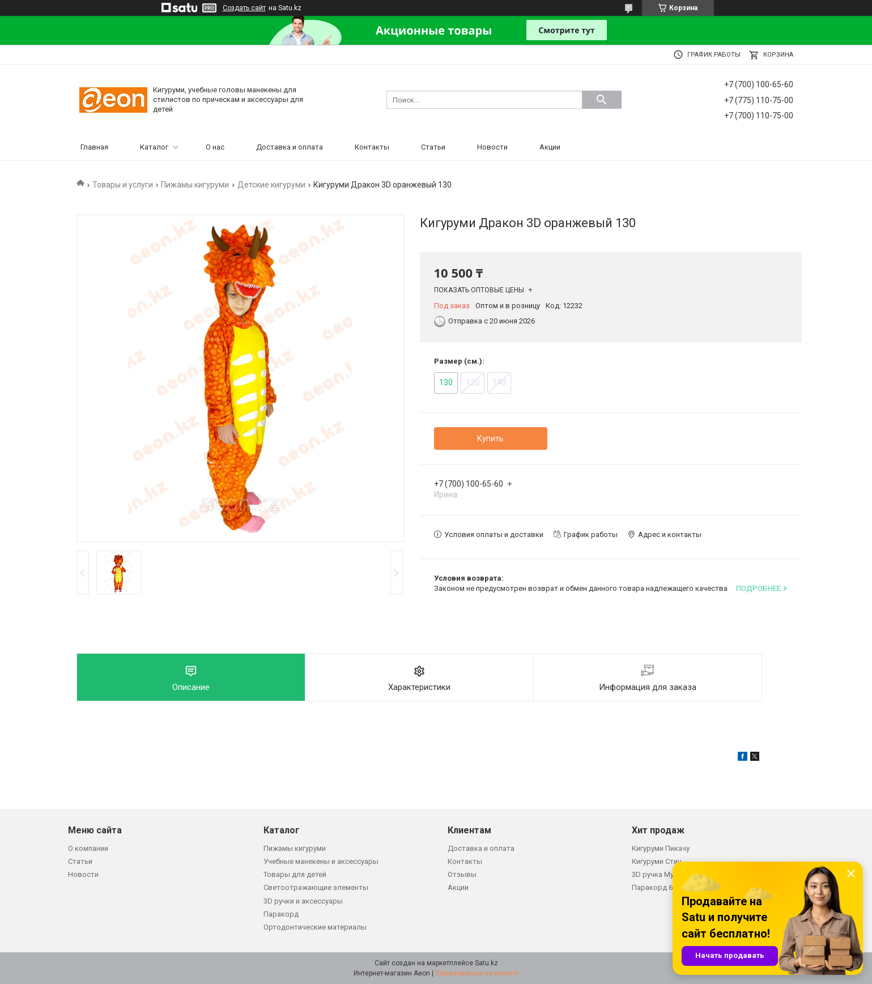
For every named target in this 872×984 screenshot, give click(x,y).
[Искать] (602, 100)
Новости (492, 147)
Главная (94, 147)
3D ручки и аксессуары (303, 901)
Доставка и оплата (289, 147)
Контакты (372, 147)
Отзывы (462, 874)
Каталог (154, 147)
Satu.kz (486, 963)
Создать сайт (244, 8)
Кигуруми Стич (657, 861)
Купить (490, 438)
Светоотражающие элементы (315, 887)
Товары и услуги (122, 184)
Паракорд (281, 914)
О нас (215, 147)
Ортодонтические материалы (315, 927)
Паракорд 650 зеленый (672, 887)
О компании (88, 848)
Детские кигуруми (271, 184)
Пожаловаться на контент (477, 973)
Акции (549, 147)
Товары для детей (294, 874)
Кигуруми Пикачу (661, 848)
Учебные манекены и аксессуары (320, 861)
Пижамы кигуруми (195, 184)
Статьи (433, 147)
